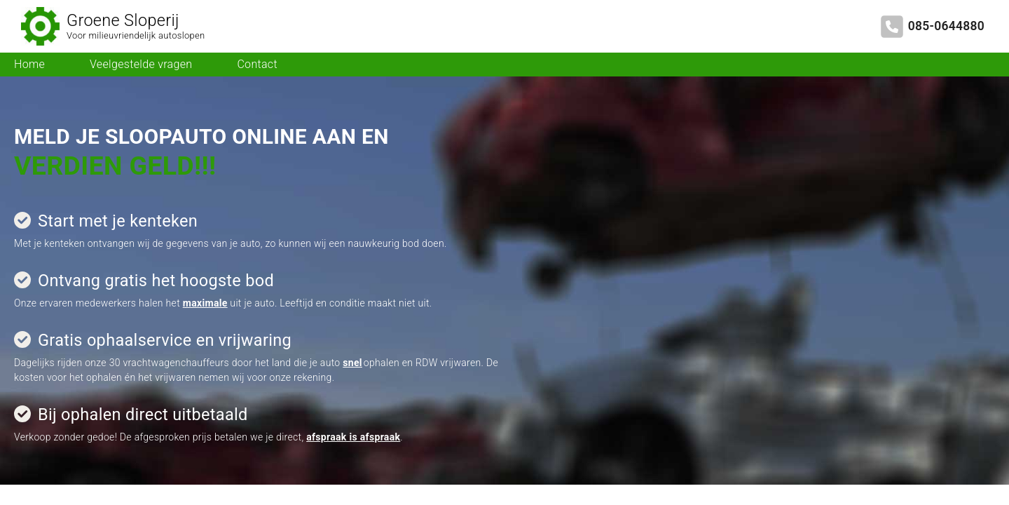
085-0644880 (946, 26)
